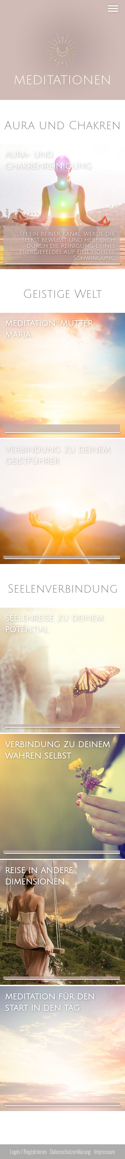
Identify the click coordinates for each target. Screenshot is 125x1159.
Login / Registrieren (28, 1152)
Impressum (104, 1152)
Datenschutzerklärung (70, 1152)
